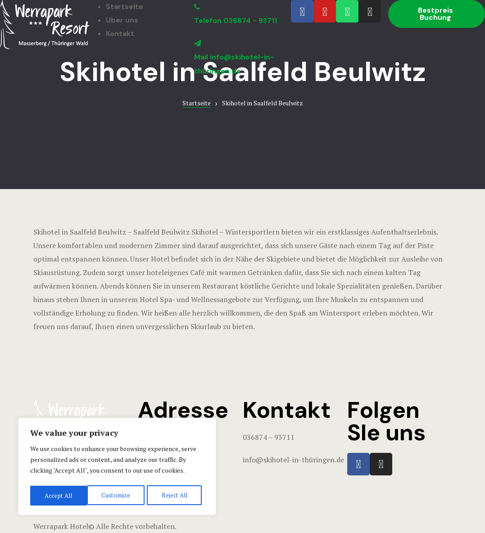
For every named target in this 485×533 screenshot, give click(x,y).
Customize (58, 495)
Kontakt (120, 33)
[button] (436, 14)
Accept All (175, 495)
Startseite (196, 103)
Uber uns (122, 20)
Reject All (117, 495)
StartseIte (124, 6)
